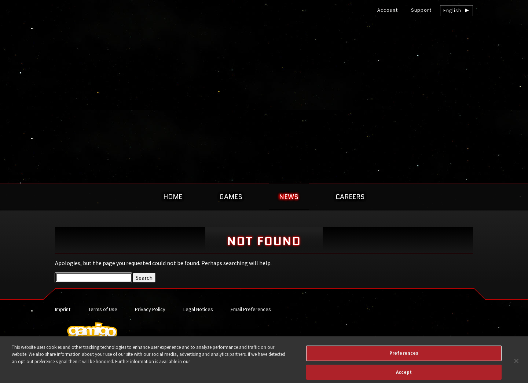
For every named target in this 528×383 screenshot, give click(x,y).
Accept (404, 375)
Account (387, 10)
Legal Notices (198, 309)
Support (421, 10)
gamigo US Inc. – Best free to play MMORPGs (264, 61)
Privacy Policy (150, 309)
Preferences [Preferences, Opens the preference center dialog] (403, 356)
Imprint (62, 309)
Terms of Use (102, 309)
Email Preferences (251, 309)
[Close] (516, 364)
